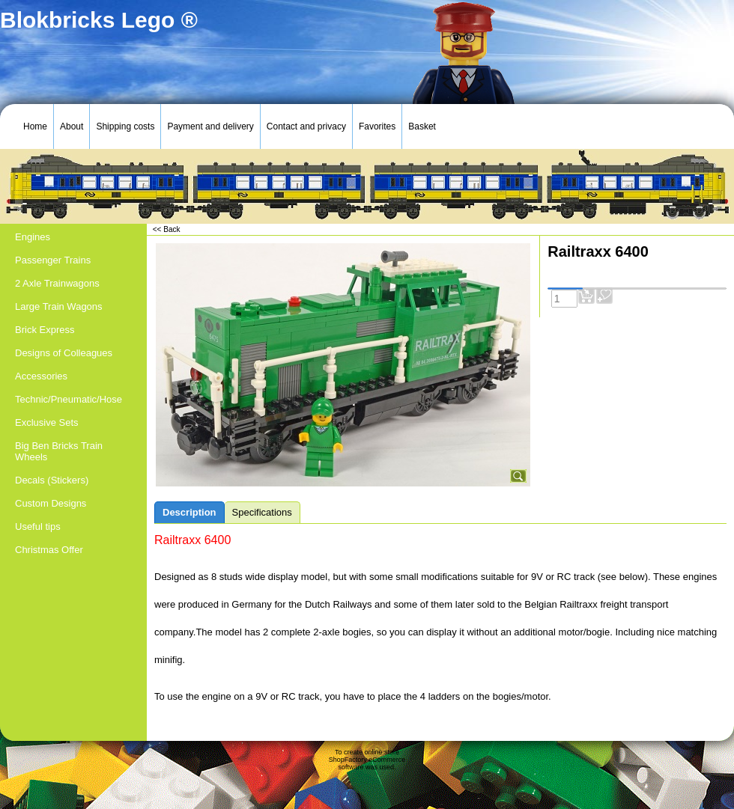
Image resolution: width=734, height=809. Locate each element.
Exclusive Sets (47, 422)
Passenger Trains (53, 260)
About (71, 126)
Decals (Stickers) (51, 480)
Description (189, 512)
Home (35, 126)
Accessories (41, 376)
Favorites (377, 126)
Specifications (262, 512)
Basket (422, 126)
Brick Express (44, 329)
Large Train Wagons (59, 306)
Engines (32, 236)
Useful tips (38, 526)
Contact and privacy (306, 126)
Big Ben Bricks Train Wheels (59, 451)
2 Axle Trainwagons (57, 283)
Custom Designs (50, 503)
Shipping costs (125, 126)
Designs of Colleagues (63, 352)
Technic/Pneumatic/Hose (68, 399)
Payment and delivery (210, 126)
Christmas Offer (49, 549)
